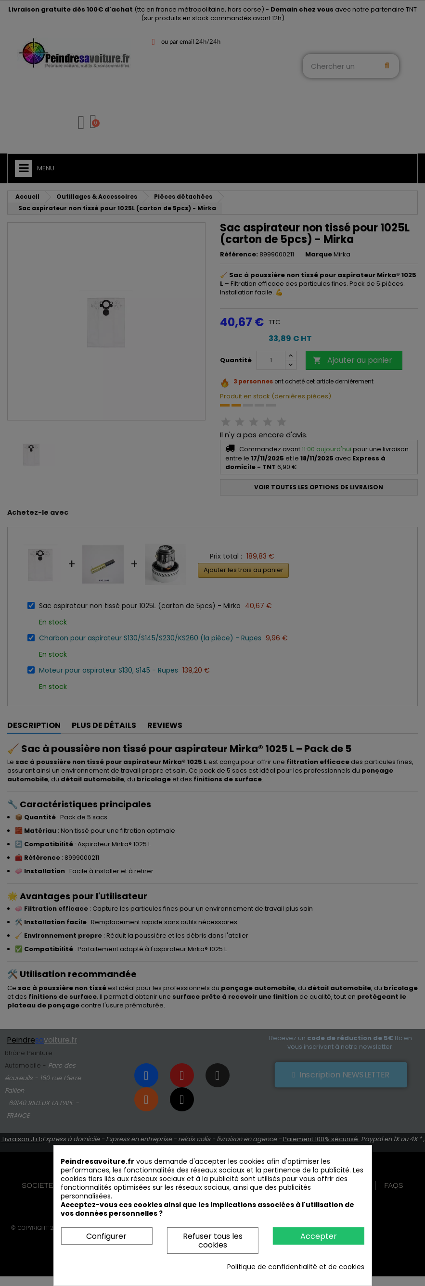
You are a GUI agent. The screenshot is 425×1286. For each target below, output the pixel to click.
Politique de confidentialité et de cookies (295, 1266)
